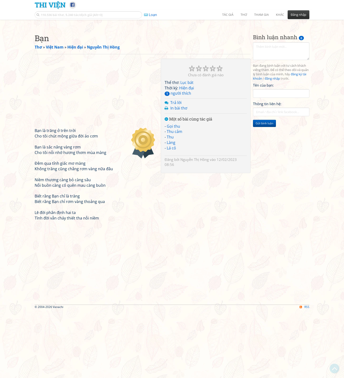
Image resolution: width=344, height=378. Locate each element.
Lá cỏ (171, 215)
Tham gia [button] (261, 14)
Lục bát (187, 149)
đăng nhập (272, 145)
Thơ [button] (244, 14)
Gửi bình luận (264, 190)
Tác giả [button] (227, 14)
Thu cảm (174, 198)
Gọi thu (173, 193)
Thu (170, 204)
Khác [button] (280, 14)
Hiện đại (186, 155)
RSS (304, 374)
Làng (171, 209)
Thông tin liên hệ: (267, 170)
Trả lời (176, 169)
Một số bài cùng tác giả (188, 186)
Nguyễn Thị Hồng (194, 226)
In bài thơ (178, 175)
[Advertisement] (172, 56)
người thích (178, 160)
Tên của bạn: (263, 152)
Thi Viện (50, 4)
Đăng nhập (298, 14)
